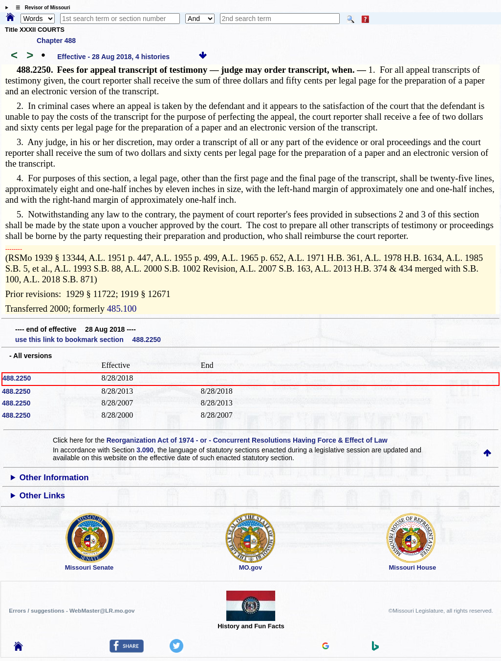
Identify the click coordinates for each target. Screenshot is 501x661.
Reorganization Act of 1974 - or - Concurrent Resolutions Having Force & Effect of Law (247, 440)
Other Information (54, 477)
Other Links (42, 495)
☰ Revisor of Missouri (40, 7)
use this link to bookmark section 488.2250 (88, 339)
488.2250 (16, 378)
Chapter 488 (56, 40)
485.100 (122, 308)
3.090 (144, 450)
